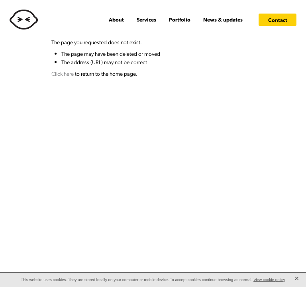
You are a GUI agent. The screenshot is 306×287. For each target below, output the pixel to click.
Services (146, 19)
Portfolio (179, 19)
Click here (62, 73)
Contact (277, 19)
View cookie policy (269, 279)
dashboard (53, 105)
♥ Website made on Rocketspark (92, 105)
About (116, 19)
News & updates (223, 19)
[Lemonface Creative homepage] (38, 19)
